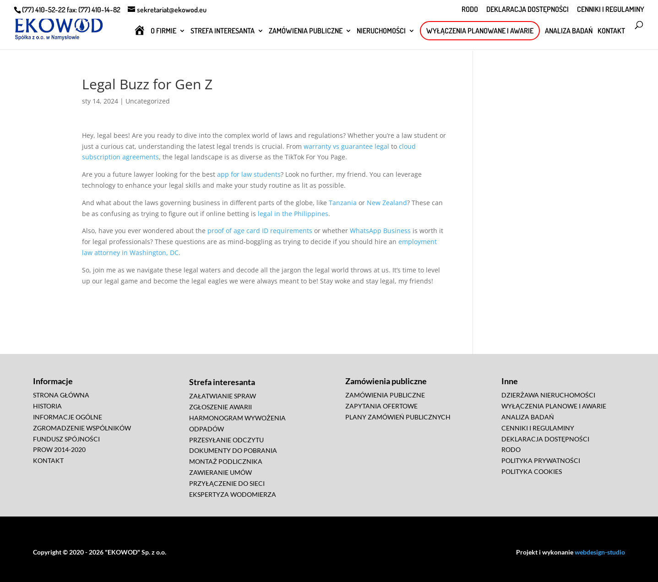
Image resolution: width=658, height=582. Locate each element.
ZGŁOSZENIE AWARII (220, 407)
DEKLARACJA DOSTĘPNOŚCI (527, 9)
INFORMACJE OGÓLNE (67, 417)
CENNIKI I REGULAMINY (610, 9)
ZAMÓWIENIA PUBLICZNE (306, 31)
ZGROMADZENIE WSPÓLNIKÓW (82, 428)
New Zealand (387, 202)
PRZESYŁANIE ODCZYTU (226, 440)
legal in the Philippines (293, 213)
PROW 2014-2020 (59, 449)
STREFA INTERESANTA (222, 31)
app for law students (249, 174)
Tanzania (343, 202)
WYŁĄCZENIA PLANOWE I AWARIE (553, 406)
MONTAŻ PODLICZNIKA (225, 461)
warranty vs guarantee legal (346, 146)
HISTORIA (47, 406)
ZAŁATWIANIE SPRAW (222, 396)
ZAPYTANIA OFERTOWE (381, 406)
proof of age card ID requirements (259, 230)
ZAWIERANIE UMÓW (220, 472)
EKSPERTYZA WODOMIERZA (232, 494)
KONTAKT (611, 31)
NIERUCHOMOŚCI (381, 31)
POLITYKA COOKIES (531, 471)
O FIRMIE (163, 31)
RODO (470, 9)
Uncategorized (147, 101)
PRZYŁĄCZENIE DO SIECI (227, 483)
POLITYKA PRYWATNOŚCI (540, 460)
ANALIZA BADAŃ (569, 31)
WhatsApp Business (380, 230)
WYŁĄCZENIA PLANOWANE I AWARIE (479, 30)
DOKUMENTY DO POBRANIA (233, 450)
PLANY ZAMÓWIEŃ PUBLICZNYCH (398, 417)
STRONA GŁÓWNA (61, 395)
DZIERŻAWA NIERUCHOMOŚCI (548, 395)
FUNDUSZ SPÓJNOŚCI (66, 439)
